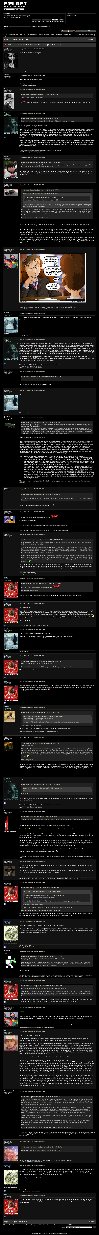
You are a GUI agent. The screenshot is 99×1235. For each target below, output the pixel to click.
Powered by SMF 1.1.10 (38, 1233)
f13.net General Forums (15, 34)
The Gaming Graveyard (30, 34)
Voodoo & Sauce (23, 945)
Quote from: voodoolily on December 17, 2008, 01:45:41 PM (41, 956)
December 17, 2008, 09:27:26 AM (32, 339)
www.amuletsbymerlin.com (46, 309)
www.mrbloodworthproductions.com (29, 309)
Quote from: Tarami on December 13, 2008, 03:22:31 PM (44, 197)
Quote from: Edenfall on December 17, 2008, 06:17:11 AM (40, 422)
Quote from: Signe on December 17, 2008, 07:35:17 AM (40, 94)
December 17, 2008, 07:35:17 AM (32, 49)
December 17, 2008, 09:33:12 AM (32, 390)
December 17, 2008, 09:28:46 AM (32, 371)
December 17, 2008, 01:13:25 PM (32, 737)
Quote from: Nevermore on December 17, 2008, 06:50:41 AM (41, 1147)
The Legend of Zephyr (25, 947)
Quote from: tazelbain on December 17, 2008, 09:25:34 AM (41, 377)
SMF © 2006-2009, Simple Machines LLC (56, 1233)
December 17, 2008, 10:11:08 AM (32, 417)
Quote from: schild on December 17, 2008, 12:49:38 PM (40, 712)
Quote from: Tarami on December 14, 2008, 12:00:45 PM (40, 190)
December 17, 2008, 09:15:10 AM (32, 157)
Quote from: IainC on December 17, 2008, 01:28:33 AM (39, 817)
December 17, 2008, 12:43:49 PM (32, 603)
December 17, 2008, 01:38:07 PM (32, 882)
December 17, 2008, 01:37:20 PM (32, 861)
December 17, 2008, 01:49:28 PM (32, 980)
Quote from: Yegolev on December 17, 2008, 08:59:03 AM (40, 162)
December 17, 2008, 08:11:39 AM (32, 89)
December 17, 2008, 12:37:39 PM (32, 511)
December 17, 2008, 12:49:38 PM (32, 655)
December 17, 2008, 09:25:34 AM (32, 313)
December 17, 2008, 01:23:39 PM (32, 811)
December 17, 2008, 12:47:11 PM (32, 629)
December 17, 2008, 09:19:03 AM (32, 185)
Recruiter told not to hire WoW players (65, 1224)
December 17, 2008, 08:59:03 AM (32, 113)
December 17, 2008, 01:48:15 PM (32, 951)
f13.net (5, 34)
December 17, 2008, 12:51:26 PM (32, 681)
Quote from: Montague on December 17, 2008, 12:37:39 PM (41, 583)
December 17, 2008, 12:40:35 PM (32, 578)
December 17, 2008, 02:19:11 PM (32, 1141)
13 (20, 39)
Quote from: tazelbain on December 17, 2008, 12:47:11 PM (41, 661)
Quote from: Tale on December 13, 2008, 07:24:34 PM (41, 194)
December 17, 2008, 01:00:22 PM (32, 707)
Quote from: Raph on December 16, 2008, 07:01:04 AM (39, 118)
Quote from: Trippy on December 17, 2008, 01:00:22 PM (40, 888)
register (28, 16)
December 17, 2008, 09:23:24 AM (32, 249)
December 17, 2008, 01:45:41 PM (32, 921)
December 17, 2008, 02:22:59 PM (32, 1165)
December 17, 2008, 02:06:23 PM (32, 1091)
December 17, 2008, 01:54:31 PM (32, 1007)
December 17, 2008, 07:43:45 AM (32, 75)
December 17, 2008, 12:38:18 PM (32, 534)
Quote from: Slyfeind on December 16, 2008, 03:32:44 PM (40, 1097)
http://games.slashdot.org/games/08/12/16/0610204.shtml (38, 731)
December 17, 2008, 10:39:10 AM (32, 489)
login (22, 16)
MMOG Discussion (44, 34)
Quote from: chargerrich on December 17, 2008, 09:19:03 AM (41, 540)
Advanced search (44, 26)
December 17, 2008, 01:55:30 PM (32, 1031)
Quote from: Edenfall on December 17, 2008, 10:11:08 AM (40, 494)
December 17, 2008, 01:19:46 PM (32, 779)
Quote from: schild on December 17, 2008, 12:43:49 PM (40, 743)
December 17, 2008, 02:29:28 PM (32, 1195)
